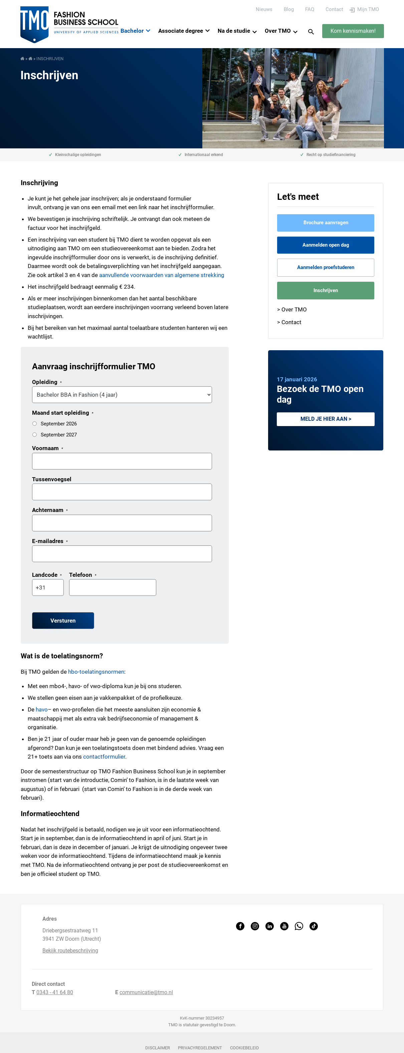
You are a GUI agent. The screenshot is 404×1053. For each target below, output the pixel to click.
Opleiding (47, 382)
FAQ (309, 9)
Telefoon (82, 574)
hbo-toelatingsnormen (96, 671)
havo (42, 709)
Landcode (47, 574)
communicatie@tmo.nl (146, 992)
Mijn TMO (368, 9)
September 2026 (59, 424)
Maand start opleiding (62, 412)
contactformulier (104, 756)
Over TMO (278, 30)
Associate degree (180, 30)
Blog (289, 9)
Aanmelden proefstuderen (325, 267)
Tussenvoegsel (51, 479)
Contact (334, 9)
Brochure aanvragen (326, 223)
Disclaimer (157, 1047)
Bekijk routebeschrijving (70, 950)
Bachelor (132, 30)
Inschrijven (326, 290)
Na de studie (234, 30)
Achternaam (50, 510)
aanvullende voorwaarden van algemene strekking (161, 275)
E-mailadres (50, 541)
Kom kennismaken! (353, 31)
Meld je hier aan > (325, 419)
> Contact (289, 322)
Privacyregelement (200, 1047)
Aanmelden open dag (325, 245)
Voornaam (47, 448)
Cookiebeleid (244, 1047)
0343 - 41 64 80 (54, 992)
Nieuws (264, 9)
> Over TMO (292, 309)
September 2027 (59, 435)
